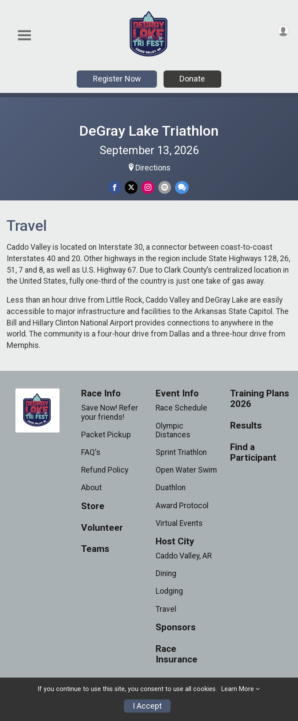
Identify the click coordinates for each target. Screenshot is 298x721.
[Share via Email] (164, 187)
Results (246, 426)
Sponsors (176, 627)
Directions (153, 167)
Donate (192, 78)
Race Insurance (176, 654)
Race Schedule (181, 407)
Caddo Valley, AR (184, 555)
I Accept (147, 706)
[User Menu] (283, 31)
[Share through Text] (182, 187)
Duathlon (171, 487)
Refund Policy (104, 470)
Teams (95, 549)
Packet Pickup (106, 434)
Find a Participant (253, 452)
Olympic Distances (173, 430)
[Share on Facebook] (114, 187)
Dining (166, 573)
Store (92, 506)
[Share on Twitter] (131, 187)
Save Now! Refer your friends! (109, 412)
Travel (166, 609)
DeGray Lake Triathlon (149, 130)
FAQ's (91, 452)
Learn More (237, 689)
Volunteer (102, 528)
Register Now (117, 78)
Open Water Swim (186, 470)
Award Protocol (182, 505)
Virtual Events (179, 523)
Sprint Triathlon (181, 452)
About (91, 487)
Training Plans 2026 (259, 398)
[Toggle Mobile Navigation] (24, 35)
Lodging (169, 591)
